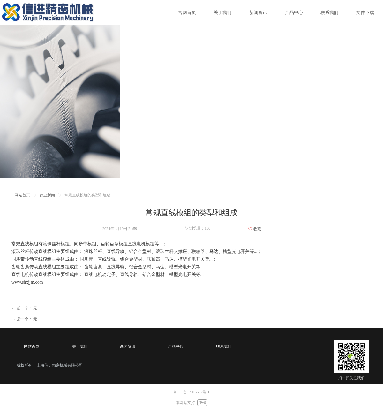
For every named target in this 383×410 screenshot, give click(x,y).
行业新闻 (47, 195)
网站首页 (22, 195)
